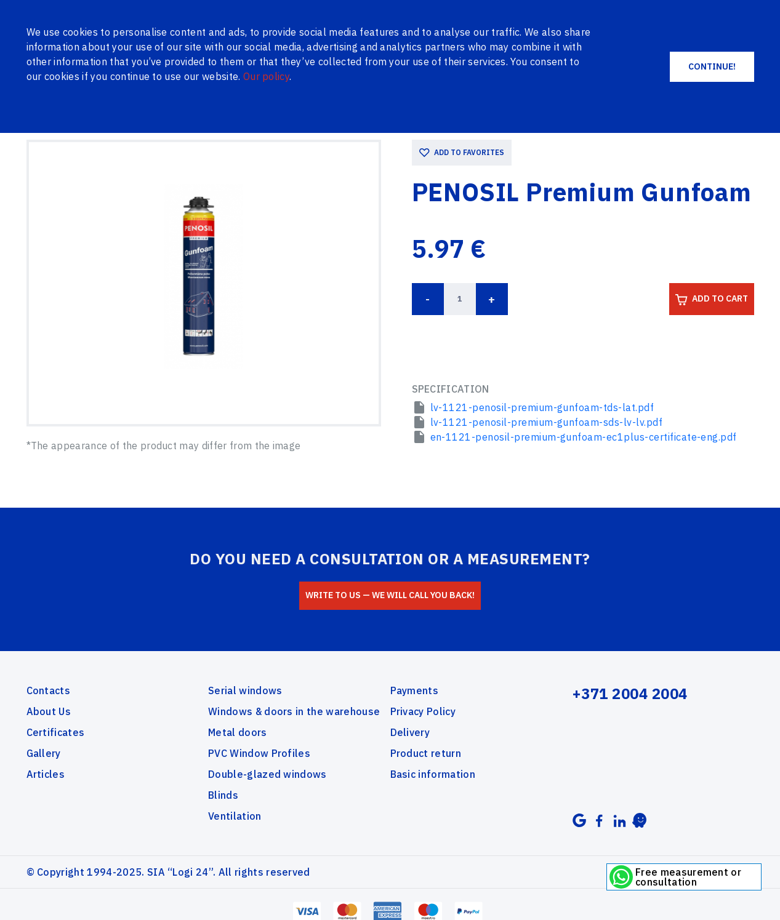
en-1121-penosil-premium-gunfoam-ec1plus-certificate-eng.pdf (583, 436)
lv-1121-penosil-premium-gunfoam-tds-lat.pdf (542, 407)
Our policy (266, 76)
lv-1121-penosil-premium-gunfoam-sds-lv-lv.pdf (546, 421)
